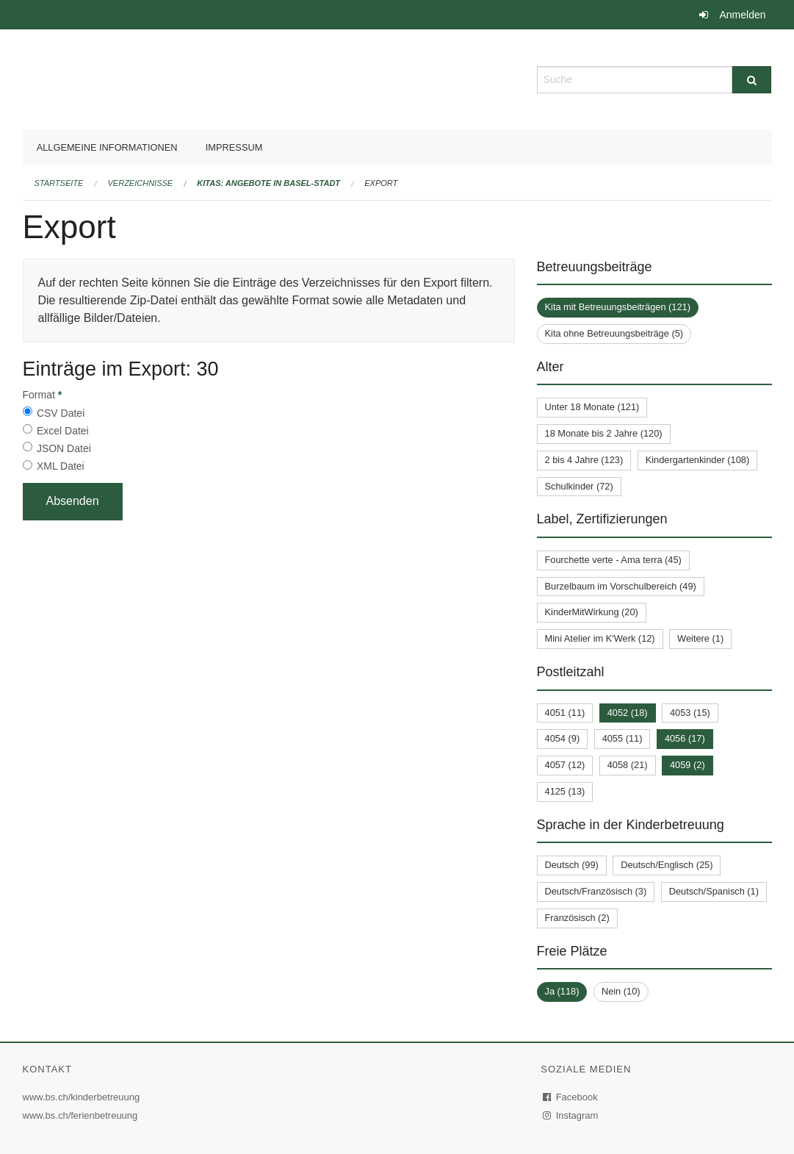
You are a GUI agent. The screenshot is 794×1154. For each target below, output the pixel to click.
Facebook (571, 1097)
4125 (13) (565, 791)
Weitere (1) (700, 638)
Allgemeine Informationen (107, 147)
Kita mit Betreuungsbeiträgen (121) (617, 306)
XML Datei (60, 466)
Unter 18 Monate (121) (592, 406)
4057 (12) (565, 764)
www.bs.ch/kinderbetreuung (83, 1097)
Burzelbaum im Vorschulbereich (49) (620, 586)
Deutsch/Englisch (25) (666, 864)
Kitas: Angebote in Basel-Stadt (268, 183)
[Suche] (751, 79)
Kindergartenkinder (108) (698, 459)
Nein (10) (621, 991)
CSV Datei (60, 413)
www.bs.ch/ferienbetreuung (82, 1115)
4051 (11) (565, 712)
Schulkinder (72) (579, 486)
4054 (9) (562, 738)
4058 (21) (627, 764)
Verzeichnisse (140, 183)
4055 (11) (622, 738)
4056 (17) (685, 738)
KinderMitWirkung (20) (591, 611)
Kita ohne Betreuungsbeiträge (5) (614, 333)
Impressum (234, 147)
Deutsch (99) (572, 864)
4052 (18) (627, 712)
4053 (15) (690, 712)
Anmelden (742, 15)
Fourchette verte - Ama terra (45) (613, 559)
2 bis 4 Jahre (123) (584, 459)
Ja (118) (562, 991)
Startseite (59, 183)
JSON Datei (64, 448)
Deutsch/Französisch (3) (596, 891)
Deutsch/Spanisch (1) (714, 891)
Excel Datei (63, 431)
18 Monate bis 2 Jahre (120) (604, 433)
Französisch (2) (577, 917)
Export (380, 183)
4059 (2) (687, 764)
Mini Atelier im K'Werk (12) (600, 638)
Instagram (571, 1115)
